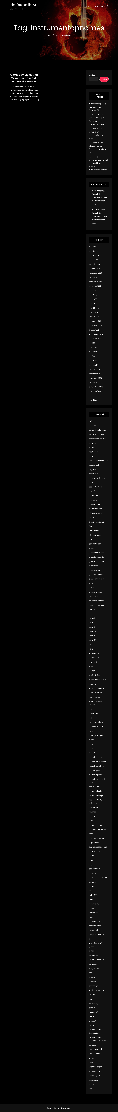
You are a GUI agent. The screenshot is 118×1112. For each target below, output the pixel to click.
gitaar (91, 548)
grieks (91, 587)
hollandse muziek (96, 601)
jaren (91, 622)
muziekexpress (95, 775)
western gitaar (95, 1075)
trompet (92, 1021)
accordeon (93, 425)
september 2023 (96, 387)
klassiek (92, 684)
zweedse (92, 1088)
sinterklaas (93, 955)
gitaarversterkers (96, 579)
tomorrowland (95, 1012)
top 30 (91, 1016)
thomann (93, 1008)
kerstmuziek (94, 657)
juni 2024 (93, 347)
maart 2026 (94, 255)
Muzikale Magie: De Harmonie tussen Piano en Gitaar (97, 107)
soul (90, 973)
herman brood (95, 596)
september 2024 (96, 334)
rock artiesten (95, 925)
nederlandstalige (96, 795)
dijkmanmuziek (95, 509)
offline (91, 820)
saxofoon (92, 939)
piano (91, 855)
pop (90, 864)
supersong (93, 1003)
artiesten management (98, 460)
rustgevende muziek (98, 934)
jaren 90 (92, 640)
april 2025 (93, 303)
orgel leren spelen (96, 838)
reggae (92, 908)
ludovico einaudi (96, 726)
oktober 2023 (94, 382)
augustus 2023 (95, 391)
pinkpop (92, 860)
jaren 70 (92, 631)
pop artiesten (94, 869)
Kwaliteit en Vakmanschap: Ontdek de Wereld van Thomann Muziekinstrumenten (98, 163)
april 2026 (93, 251)
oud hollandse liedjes (98, 847)
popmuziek (94, 873)
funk (91, 539)
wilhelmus (93, 1080)
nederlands (94, 787)
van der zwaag (95, 1053)
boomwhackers (95, 487)
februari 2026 (95, 260)
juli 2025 (92, 290)
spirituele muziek (96, 990)
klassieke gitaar (95, 692)
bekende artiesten (97, 478)
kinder (92, 671)
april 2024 (93, 356)
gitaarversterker (96, 574)
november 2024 (95, 325)
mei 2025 (93, 299)
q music (92, 882)
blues (91, 482)
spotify (92, 994)
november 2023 (95, 378)
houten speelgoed (96, 605)
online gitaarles (95, 825)
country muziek (96, 495)
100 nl (91, 421)
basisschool (94, 465)
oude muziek (94, 851)
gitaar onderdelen (96, 561)
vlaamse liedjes (95, 1067)
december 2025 (95, 268)
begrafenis (93, 474)
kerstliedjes (94, 653)
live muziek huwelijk (98, 722)
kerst (91, 649)
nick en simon (95, 807)
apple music (94, 452)
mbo (91, 731)
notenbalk (93, 812)
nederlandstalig (95, 791)
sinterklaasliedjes (96, 959)
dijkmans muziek (96, 513)
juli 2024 (92, 343)
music (91, 748)
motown (92, 744)
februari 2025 (95, 312)
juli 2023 (92, 395)
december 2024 (95, 321)
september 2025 (96, 282)
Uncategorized (95, 1049)
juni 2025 (93, 295)
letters (91, 709)
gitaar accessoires (96, 552)
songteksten (94, 968)
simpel (92, 951)
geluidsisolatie (95, 544)
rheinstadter (97, 191)
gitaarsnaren (94, 570)
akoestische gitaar (97, 434)
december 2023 (95, 373)
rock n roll (93, 930)
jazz (90, 644)
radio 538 (93, 895)
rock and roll (94, 921)
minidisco (93, 739)
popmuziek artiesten (98, 877)
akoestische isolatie (97, 438)
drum (91, 517)
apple (91, 447)
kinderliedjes (94, 675)
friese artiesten (95, 535)
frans (91, 526)
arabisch (92, 456)
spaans (92, 977)
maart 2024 (94, 360)
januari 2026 (94, 264)
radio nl (92, 899)
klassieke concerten (97, 688)
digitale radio (94, 504)
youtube (92, 1084)
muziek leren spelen (97, 761)
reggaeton (93, 912)
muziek (92, 753)
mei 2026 (93, 246)
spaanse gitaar (95, 986)
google (92, 583)
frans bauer (94, 530)
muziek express (95, 757)
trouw (91, 1025)
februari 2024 (95, 365)
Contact (99, 6)
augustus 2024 (95, 338)
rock (91, 917)
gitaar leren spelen (97, 557)
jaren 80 (92, 636)
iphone (92, 609)
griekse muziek (95, 592)
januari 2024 (94, 369)
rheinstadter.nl (24, 4)
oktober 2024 (94, 330)
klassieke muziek (96, 697)
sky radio (93, 964)
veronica (92, 1058)
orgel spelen (94, 842)
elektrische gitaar (96, 522)
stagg (91, 999)
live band (93, 718)
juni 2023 (93, 400)
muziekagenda (95, 770)
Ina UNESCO (97, 209)
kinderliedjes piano (97, 679)
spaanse (92, 981)
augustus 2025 (95, 286)
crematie (93, 500)
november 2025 (95, 273)
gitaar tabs (93, 565)
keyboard (93, 662)
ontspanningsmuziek (98, 829)
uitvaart (92, 1045)
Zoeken (92, 75)
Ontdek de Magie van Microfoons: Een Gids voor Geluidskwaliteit (24, 78)
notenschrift (94, 816)
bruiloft (92, 491)
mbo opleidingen (96, 735)
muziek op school (96, 766)
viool (91, 1062)
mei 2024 (93, 352)
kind (91, 666)
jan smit (92, 618)
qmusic (92, 886)
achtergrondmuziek (97, 430)
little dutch (94, 713)
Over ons (87, 6)
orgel (91, 834)
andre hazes (94, 443)
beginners (93, 469)
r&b (90, 890)
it (89, 614)
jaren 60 (92, 627)
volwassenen (94, 1071)
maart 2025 (94, 308)
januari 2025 (94, 317)
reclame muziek (96, 904)
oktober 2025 (94, 277)
